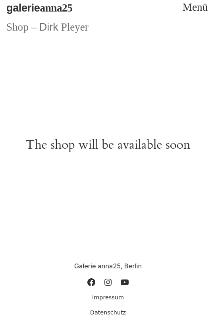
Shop (17, 27)
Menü (195, 7)
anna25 (39, 8)
